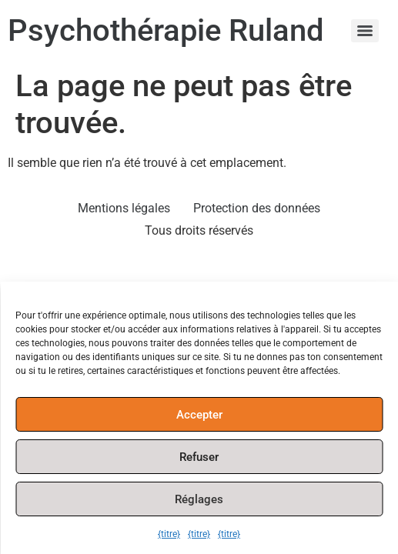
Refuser (199, 457)
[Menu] (365, 30)
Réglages (199, 499)
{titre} (169, 534)
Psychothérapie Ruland (166, 30)
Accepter (199, 415)
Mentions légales (124, 208)
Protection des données (256, 208)
